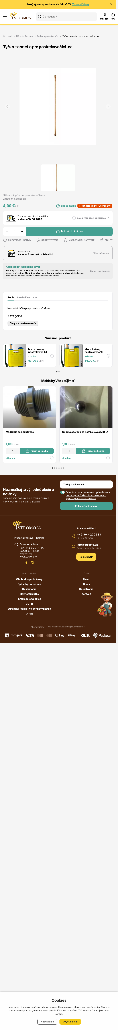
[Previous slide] (7, 106)
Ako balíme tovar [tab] (27, 297)
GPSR (29, 613)
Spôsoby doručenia (29, 584)
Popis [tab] (11, 297)
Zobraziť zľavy (80, 4)
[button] (58, 177)
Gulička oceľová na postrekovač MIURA (85, 431)
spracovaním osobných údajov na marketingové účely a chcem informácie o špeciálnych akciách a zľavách (88, 495)
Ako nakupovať (38, 627)
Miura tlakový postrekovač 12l (37, 351)
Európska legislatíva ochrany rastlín (29, 608)
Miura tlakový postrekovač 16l (94, 351)
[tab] (56, 371)
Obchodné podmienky (29, 579)
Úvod (86, 579)
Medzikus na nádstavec (20, 431)
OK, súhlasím (70, 1021)
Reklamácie (29, 589)
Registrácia (86, 589)
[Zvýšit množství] (22, 231)
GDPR (29, 603)
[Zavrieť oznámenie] (111, 4)
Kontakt (86, 593)
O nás (86, 584)
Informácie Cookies (29, 598)
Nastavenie (47, 1021)
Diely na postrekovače (23, 323)
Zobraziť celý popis (14, 198)
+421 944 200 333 (89, 534)
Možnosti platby (29, 593)
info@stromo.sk (87, 544)
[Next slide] (108, 106)
